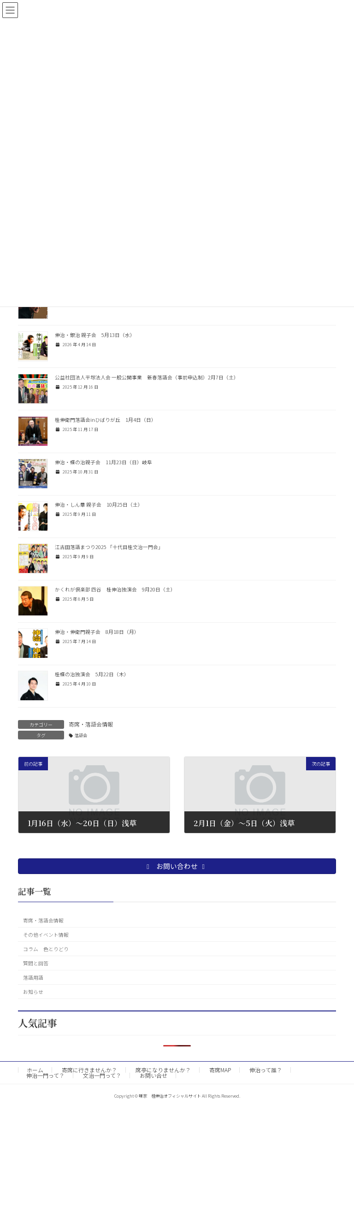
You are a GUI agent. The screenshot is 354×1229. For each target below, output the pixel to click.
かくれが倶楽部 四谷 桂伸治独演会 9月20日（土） (115, 589)
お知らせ (33, 991)
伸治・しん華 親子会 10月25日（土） (99, 504)
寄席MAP (220, 1070)
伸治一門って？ (45, 1075)
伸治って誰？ (265, 1070)
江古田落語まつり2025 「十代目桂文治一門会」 (109, 547)
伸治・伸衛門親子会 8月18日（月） (97, 631)
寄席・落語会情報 (91, 724)
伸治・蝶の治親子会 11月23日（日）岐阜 (103, 462)
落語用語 (33, 977)
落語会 (81, 735)
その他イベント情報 (46, 934)
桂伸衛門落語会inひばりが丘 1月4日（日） (105, 419)
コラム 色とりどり (46, 948)
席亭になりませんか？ (163, 1070)
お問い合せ (153, 1075)
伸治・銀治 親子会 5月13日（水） (95, 334)
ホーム (35, 1070)
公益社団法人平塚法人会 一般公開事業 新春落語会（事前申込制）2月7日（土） (147, 377)
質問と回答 (35, 963)
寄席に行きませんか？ (89, 1070)
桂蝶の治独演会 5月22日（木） (92, 674)
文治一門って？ (102, 1075)
